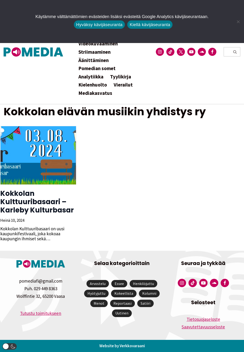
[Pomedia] (35, 52)
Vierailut (123, 85)
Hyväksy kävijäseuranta (99, 24)
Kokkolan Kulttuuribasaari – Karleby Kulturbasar (37, 202)
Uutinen (121, 313)
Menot (99, 303)
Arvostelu (98, 283)
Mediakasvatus (95, 93)
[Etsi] (227, 52)
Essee (119, 283)
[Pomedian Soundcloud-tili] (202, 52)
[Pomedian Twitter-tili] (181, 52)
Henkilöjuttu (143, 283)
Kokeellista (123, 293)
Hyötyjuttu (96, 293)
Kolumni (149, 293)
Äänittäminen (93, 60)
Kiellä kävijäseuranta (150, 24)
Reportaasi (122, 303)
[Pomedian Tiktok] (170, 52)
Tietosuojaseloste (203, 319)
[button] (9, 346)
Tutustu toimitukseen (40, 313)
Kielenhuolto (92, 85)
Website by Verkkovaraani (122, 345)
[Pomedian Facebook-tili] (212, 52)
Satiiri (145, 303)
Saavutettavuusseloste (203, 327)
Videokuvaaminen (98, 43)
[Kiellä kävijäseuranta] (238, 21)
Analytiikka (90, 76)
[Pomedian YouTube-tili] (191, 52)
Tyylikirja (120, 76)
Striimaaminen (94, 52)
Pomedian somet (97, 68)
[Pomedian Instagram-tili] (160, 52)
